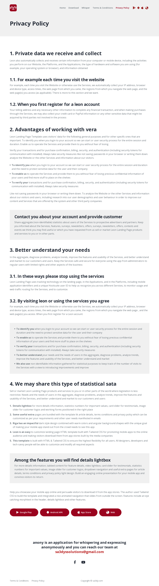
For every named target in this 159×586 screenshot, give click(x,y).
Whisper (86, 7)
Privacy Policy (123, 7)
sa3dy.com (98, 580)
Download (74, 7)
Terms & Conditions (103, 7)
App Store (86, 512)
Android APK (56, 512)
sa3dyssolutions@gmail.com (79, 551)
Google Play (26, 512)
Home (63, 7)
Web (110, 512)
